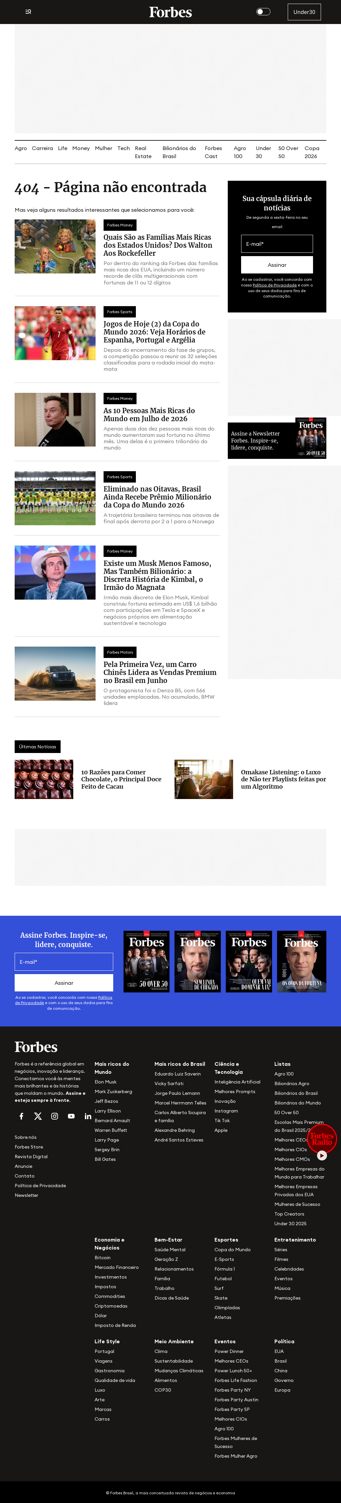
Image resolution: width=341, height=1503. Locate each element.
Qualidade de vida (115, 1380)
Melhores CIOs (290, 1150)
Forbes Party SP (232, 1409)
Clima (161, 1351)
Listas (282, 1063)
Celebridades (289, 1269)
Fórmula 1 (224, 1269)
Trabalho (164, 1288)
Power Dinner (229, 1351)
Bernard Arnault (112, 1120)
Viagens (104, 1361)
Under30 (304, 12)
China (280, 1371)
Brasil (280, 1361)
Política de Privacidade (275, 284)
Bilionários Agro (291, 1083)
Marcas (103, 1409)
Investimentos (111, 1277)
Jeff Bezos (106, 1101)
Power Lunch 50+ (233, 1371)
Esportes (226, 1239)
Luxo (100, 1390)
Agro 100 (284, 1074)
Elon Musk (106, 1082)
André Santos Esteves (179, 1140)
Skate (220, 1298)
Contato (25, 1176)
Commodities (110, 1296)
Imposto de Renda (115, 1325)
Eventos (283, 1279)
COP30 (163, 1390)
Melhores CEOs (291, 1140)
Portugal (104, 1351)
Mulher (103, 148)
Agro (21, 148)
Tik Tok (222, 1120)
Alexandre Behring (175, 1130)
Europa (282, 1390)
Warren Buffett (111, 1130)
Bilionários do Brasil (296, 1093)
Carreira (42, 148)
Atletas (222, 1317)
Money (81, 148)
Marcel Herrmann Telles (180, 1103)
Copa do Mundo (232, 1250)
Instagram (226, 1111)
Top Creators (289, 1214)
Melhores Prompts (234, 1091)
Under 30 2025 (290, 1224)
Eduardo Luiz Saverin (178, 1074)
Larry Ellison (108, 1111)
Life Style (107, 1341)
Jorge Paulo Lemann (177, 1093)
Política (284, 1341)
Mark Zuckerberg (113, 1091)
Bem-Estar (168, 1239)
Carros (102, 1419)
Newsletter (26, 1195)
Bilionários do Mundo (297, 1103)
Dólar (101, 1316)
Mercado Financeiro (117, 1267)
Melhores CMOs (292, 1159)
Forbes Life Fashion (235, 1380)
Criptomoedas (111, 1306)
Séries (280, 1250)
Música (282, 1288)
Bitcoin (103, 1258)
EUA (279, 1351)
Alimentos (166, 1380)
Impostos (105, 1287)
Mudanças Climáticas (179, 1371)
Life (62, 148)
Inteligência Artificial (237, 1082)
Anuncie (23, 1166)
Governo (284, 1380)
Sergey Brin (107, 1150)
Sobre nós (26, 1137)
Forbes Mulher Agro (235, 1456)
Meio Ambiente (174, 1341)
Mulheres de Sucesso (297, 1204)
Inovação (225, 1101)
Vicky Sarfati (169, 1083)
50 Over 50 (286, 1112)
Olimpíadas (227, 1308)
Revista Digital (31, 1157)
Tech (123, 148)
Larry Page (107, 1140)
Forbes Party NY (232, 1390)
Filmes (281, 1259)
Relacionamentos (174, 1269)
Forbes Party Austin (236, 1400)
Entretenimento (295, 1239)
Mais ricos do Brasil (180, 1063)
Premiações (287, 1298)
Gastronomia (110, 1371)
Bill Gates (105, 1159)
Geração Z (166, 1259)
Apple (220, 1130)
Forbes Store (29, 1147)
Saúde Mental (170, 1250)
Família (162, 1279)
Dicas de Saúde (172, 1298)
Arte (100, 1400)
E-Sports (224, 1259)
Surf (219, 1288)
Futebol (223, 1279)
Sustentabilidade (174, 1361)
